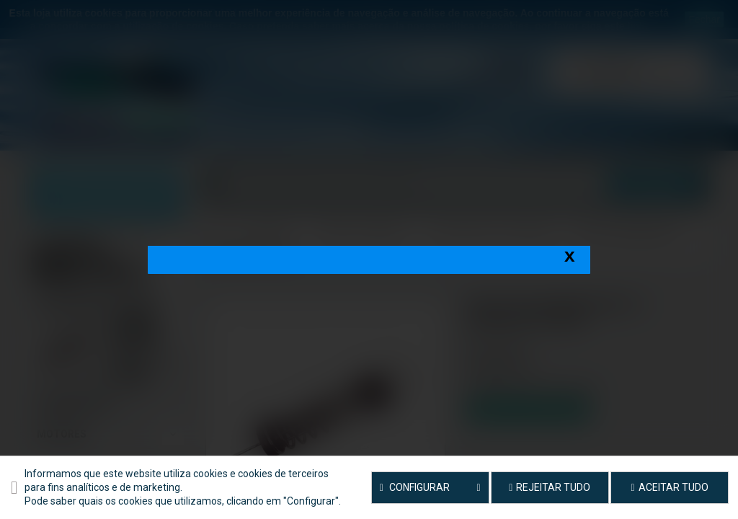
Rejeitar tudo (549, 487)
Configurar (430, 488)
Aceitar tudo (669, 487)
